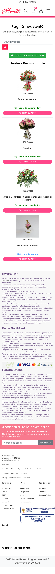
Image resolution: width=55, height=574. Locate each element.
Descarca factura (45, 495)
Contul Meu (24, 488)
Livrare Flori (6, 502)
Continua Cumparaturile (27, 55)
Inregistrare (24, 492)
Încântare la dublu (27, 99)
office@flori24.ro (13, 460)
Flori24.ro (5, 281)
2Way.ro (35, 562)
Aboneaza (45, 442)
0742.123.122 (9, 456)
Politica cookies (26, 502)
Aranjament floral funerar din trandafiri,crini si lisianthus (28, 198)
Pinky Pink (28, 148)
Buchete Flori (43, 488)
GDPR (4, 495)
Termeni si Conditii (27, 499)
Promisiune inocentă (27, 245)
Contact (5, 499)
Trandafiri (42, 492)
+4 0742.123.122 (28, 2)
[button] (41, 11)
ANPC (22, 495)
